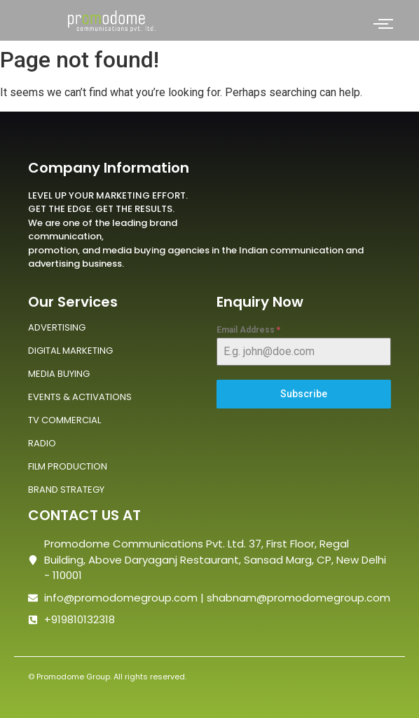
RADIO (42, 443)
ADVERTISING (56, 327)
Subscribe (303, 393)
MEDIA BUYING (59, 373)
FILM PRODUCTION (67, 466)
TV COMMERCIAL (64, 420)
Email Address (248, 330)
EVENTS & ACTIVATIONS (80, 397)
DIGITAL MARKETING (70, 350)
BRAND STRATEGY (66, 489)
